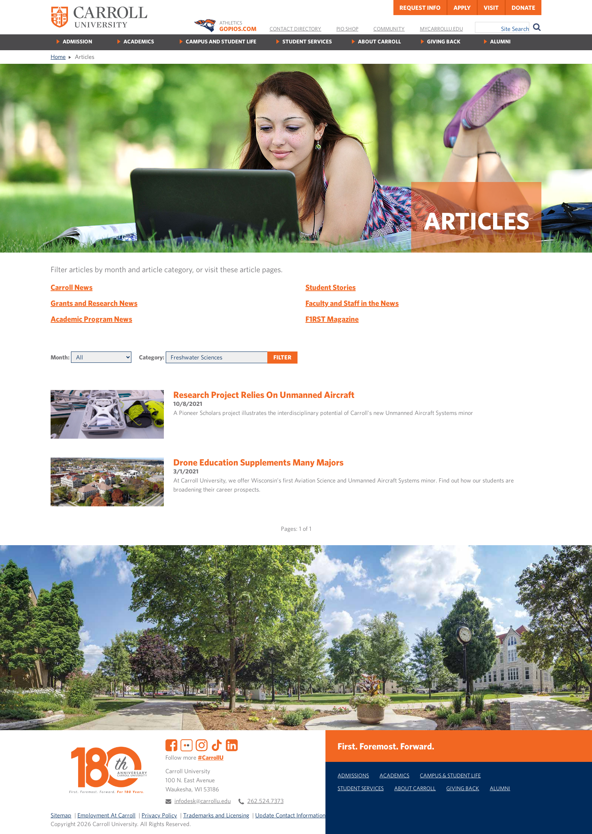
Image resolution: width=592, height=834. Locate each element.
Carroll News (71, 287)
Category (151, 357)
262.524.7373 (265, 800)
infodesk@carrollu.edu (202, 800)
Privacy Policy (159, 815)
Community (389, 29)
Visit (491, 7)
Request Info (420, 7)
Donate (523, 7)
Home (58, 56)
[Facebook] (171, 744)
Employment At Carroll (106, 815)
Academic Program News (91, 318)
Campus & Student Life (450, 775)
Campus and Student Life (221, 41)
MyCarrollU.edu (441, 29)
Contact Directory (295, 29)
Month (59, 357)
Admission (77, 41)
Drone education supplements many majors (258, 462)
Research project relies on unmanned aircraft (264, 394)
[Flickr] (186, 744)
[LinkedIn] (232, 744)
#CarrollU (211, 757)
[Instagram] (202, 744)
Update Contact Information (290, 815)
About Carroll (379, 41)
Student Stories (330, 287)
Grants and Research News (94, 303)
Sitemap (61, 815)
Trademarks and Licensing (216, 815)
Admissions (353, 775)
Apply (462, 7)
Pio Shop (347, 29)
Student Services (307, 41)
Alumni (500, 41)
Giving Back (443, 41)
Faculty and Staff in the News (352, 303)
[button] (578, 820)
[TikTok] (217, 744)
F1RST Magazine (332, 318)
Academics (138, 41)
